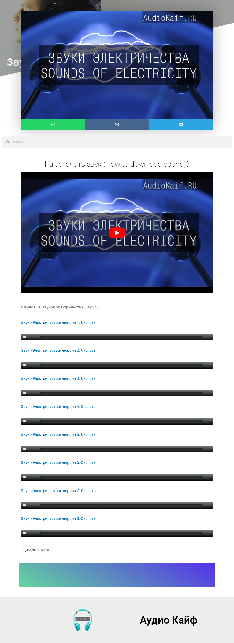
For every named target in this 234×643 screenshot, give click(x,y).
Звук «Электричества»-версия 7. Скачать (58, 490)
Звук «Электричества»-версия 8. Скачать (58, 518)
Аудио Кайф (168, 620)
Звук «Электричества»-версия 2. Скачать (58, 350)
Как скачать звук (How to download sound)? (117, 164)
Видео (44, 550)
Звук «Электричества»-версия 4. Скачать (58, 406)
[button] (53, 124)
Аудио (33, 550)
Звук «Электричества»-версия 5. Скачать (58, 434)
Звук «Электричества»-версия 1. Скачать (58, 322)
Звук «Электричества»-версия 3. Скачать (58, 378)
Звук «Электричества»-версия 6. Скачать (58, 462)
